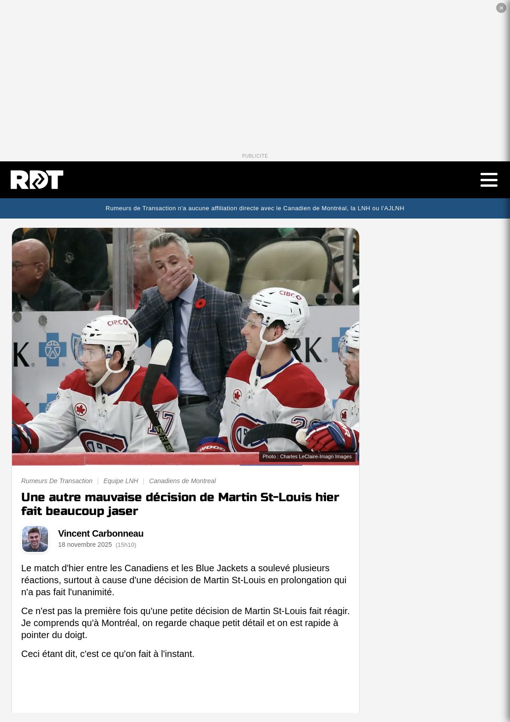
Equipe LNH (120, 481)
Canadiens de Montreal (182, 481)
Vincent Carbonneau (100, 533)
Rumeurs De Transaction (57, 481)
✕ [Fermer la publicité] (501, 8)
